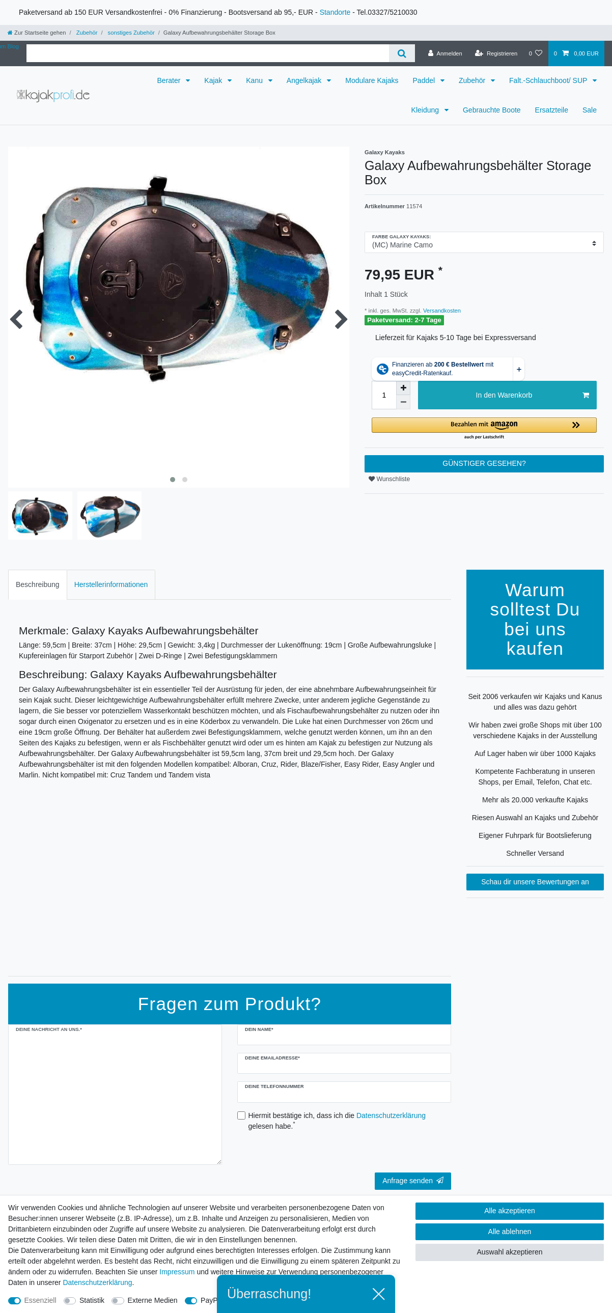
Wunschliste (389, 479)
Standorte (335, 12)
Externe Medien (153, 1300)
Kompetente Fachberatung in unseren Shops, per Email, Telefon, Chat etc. (535, 776)
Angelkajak (305, 80)
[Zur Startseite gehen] (37, 33)
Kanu (255, 80)
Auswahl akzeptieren (509, 1252)
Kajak (214, 80)
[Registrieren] (496, 53)
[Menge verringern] (403, 402)
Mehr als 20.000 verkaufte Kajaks (535, 800)
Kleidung (426, 110)
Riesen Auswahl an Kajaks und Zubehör (535, 818)
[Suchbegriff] (207, 53)
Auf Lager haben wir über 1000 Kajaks (535, 753)
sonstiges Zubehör (130, 33)
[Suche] (402, 53)
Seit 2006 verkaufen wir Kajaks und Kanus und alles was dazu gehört (535, 701)
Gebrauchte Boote (492, 110)
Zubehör (86, 33)
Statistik (91, 1300)
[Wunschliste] (535, 53)
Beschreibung (38, 584)
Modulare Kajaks (371, 80)
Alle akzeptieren (509, 1211)
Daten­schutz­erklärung (97, 1282)
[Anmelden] (445, 53)
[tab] (37, 585)
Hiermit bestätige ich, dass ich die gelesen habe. (337, 1120)
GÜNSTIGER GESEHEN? (483, 463)
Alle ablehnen (510, 1231)
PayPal (212, 1300)
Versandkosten (441, 311)
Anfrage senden (412, 1181)
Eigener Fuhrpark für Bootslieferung (535, 835)
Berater (170, 80)
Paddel (425, 80)
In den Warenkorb (532, 395)
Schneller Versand (535, 853)
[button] (484, 428)
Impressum (176, 1272)
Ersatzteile (551, 110)
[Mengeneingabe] (384, 395)
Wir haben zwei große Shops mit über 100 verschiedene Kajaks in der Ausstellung (534, 730)
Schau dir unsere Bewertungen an (535, 882)
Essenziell (40, 1300)
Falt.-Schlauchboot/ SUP (549, 80)
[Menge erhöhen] (403, 388)
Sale (589, 110)
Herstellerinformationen (111, 584)
